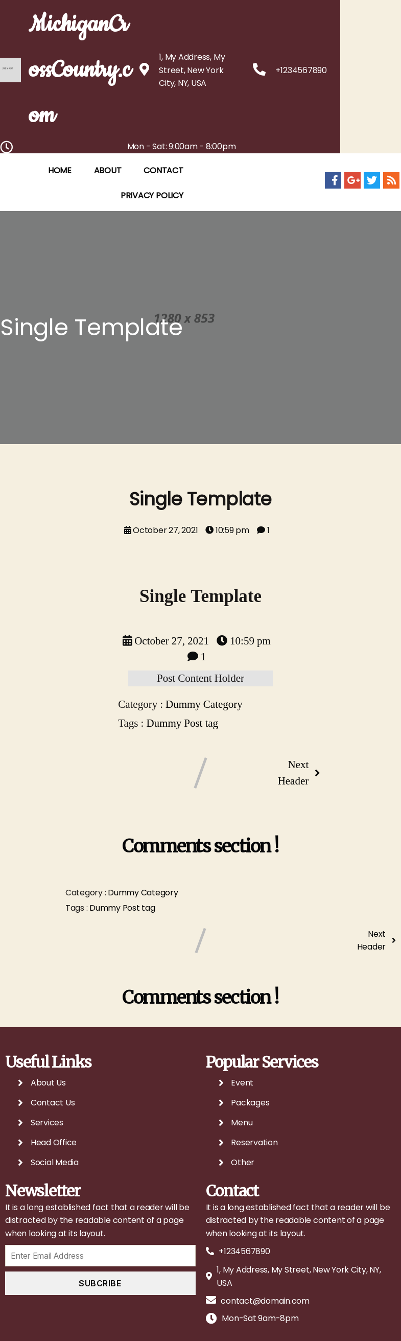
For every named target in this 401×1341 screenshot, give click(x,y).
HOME (72, 219)
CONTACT (175, 219)
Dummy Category (204, 753)
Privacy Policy (164, 244)
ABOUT (120, 219)
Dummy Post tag (182, 772)
